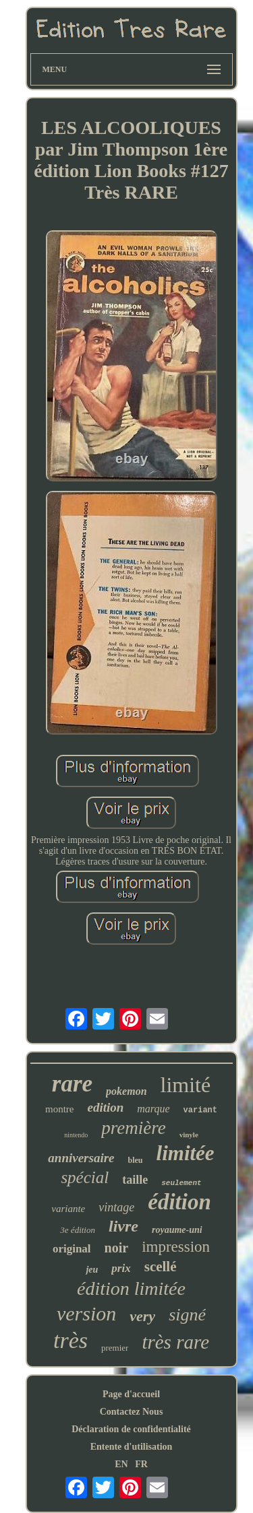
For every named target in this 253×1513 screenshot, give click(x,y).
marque (153, 1108)
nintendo (76, 1135)
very (142, 1316)
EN (121, 1464)
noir (117, 1247)
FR (141, 1464)
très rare (175, 1342)
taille (135, 1179)
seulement (181, 1183)
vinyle (188, 1135)
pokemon (126, 1091)
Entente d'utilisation (131, 1447)
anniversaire (81, 1158)
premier (114, 1348)
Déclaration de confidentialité (131, 1429)
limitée (186, 1153)
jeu (92, 1270)
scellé (160, 1266)
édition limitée (131, 1288)
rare (72, 1084)
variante (68, 1208)
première (133, 1128)
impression (176, 1246)
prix (120, 1268)
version (86, 1313)
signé (187, 1314)
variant (200, 1110)
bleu (135, 1160)
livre (123, 1226)
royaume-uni (177, 1230)
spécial (85, 1177)
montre (59, 1109)
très (70, 1340)
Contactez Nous (131, 1412)
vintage (116, 1207)
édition (179, 1202)
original (72, 1248)
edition (105, 1107)
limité (186, 1085)
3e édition (77, 1230)
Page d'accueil (131, 1394)
